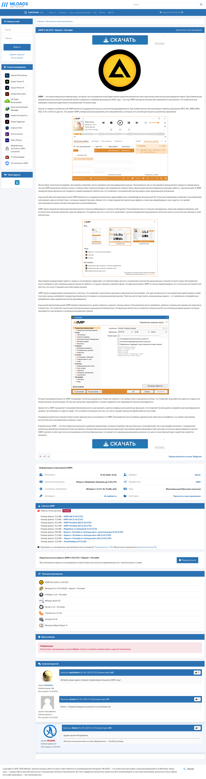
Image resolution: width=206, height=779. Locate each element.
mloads (66, 511)
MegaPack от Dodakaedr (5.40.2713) (80, 529)
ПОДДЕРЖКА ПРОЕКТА (171, 12)
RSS (111, 12)
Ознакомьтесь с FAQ (104, 547)
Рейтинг (102, 12)
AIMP (198, 482)
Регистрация (17, 58)
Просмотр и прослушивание (59, 21)
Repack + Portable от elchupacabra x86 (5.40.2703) (87, 535)
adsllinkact (74, 672)
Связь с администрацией (79, 12)
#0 (110, 728)
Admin (198, 475)
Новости (52, 12)
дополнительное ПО (147, 547)
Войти (17, 47)
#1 (108, 699)
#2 (112, 672)
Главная (40, 21)
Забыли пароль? (17, 54)
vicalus (72, 699)
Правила (62, 12)
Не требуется (110, 496)
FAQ (94, 12)
